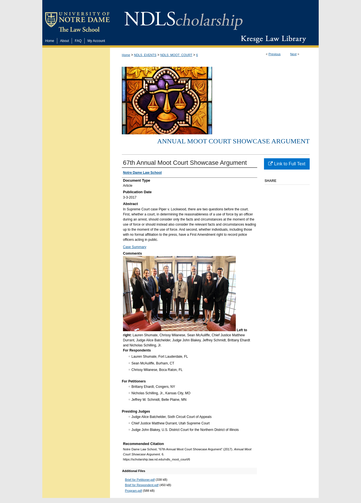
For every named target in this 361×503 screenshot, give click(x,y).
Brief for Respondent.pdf (142, 485)
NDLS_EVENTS (145, 55)
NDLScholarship (183, 17)
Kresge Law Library (272, 39)
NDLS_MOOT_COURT (176, 55)
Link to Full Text (286, 163)
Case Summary (134, 247)
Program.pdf (133, 490)
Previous (274, 54)
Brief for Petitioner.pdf (140, 479)
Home (126, 55)
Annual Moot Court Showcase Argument (233, 141)
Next (293, 54)
